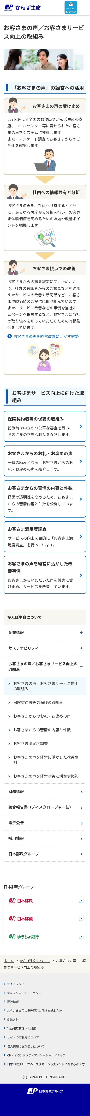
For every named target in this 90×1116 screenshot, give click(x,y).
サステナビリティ (23, 648)
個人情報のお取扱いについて (26, 1046)
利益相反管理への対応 (21, 1028)
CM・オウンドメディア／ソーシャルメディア (36, 1055)
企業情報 (16, 632)
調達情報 (13, 1002)
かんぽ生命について (35, 960)
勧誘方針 (13, 1019)
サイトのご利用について (23, 1037)
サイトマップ (15, 984)
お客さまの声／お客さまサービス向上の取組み (43, 666)
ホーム (9, 960)
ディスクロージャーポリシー (25, 993)
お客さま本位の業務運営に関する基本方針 (34, 1010)
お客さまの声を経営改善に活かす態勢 (46, 336)
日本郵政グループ (23, 854)
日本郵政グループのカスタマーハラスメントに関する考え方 (46, 1064)
